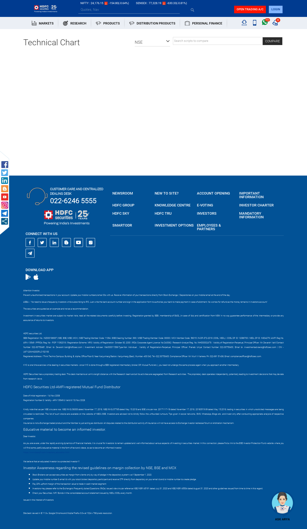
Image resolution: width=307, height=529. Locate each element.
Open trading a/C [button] (250, 9)
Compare (272, 41)
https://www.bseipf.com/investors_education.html (46, 452)
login (275, 9)
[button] (152, 42)
